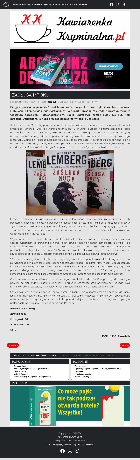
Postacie (73, 4)
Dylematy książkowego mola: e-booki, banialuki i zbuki (98, 370)
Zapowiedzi (37, 4)
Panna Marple (81, 368)
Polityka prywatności (62, 446)
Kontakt (89, 446)
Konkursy (26, 4)
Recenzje (17, 4)
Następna (123, 346)
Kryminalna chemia (83, 376)
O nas (48, 446)
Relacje (65, 4)
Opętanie (79, 373)
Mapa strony (78, 446)
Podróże (56, 4)
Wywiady (47, 4)
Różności (83, 4)
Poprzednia (23, 346)
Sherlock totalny (82, 378)
